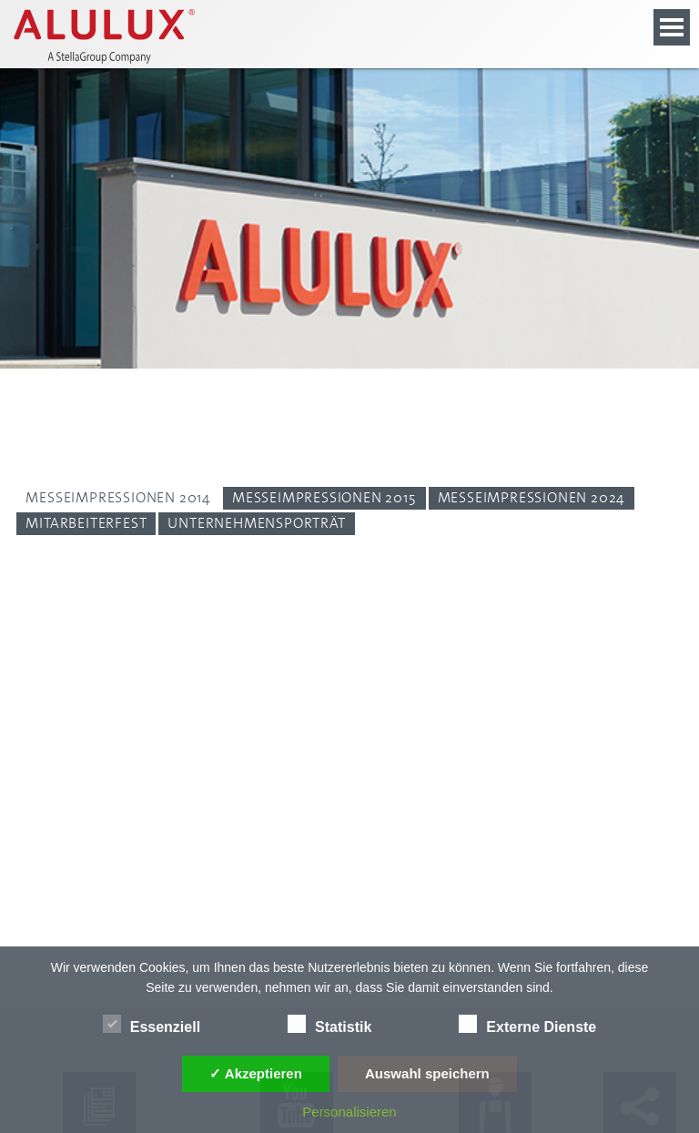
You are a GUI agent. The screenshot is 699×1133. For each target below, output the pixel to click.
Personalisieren (349, 1111)
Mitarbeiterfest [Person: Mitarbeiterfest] (86, 522)
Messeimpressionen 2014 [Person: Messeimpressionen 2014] (118, 497)
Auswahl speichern (427, 1073)
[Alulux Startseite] (110, 36)
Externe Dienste (527, 1024)
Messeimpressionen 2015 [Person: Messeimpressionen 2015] (324, 497)
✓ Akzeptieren (255, 1073)
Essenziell (151, 1024)
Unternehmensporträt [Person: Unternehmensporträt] (256, 522)
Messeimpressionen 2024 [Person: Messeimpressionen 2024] (532, 497)
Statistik (329, 1024)
